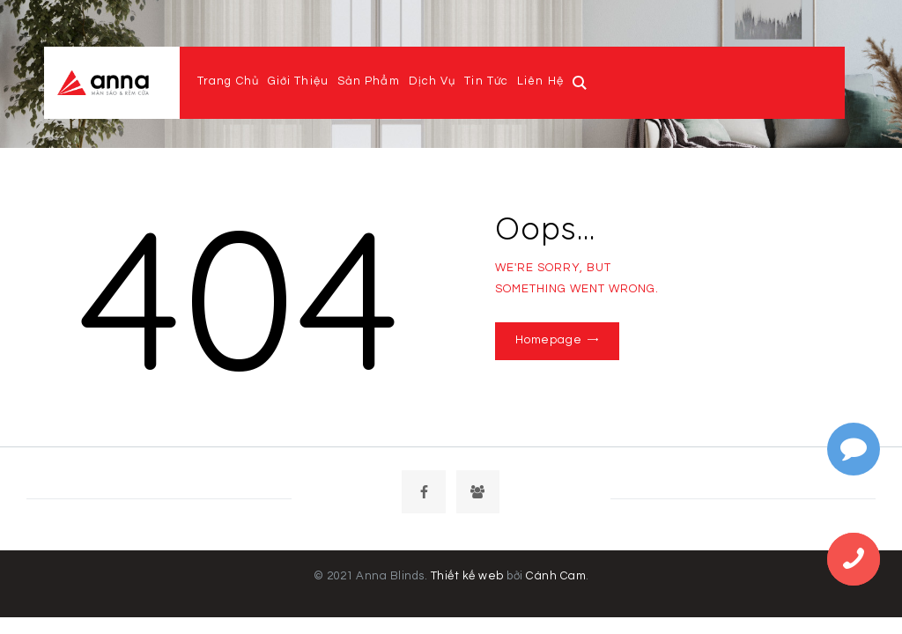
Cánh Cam (555, 578)
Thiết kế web (468, 578)
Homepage (545, 340)
